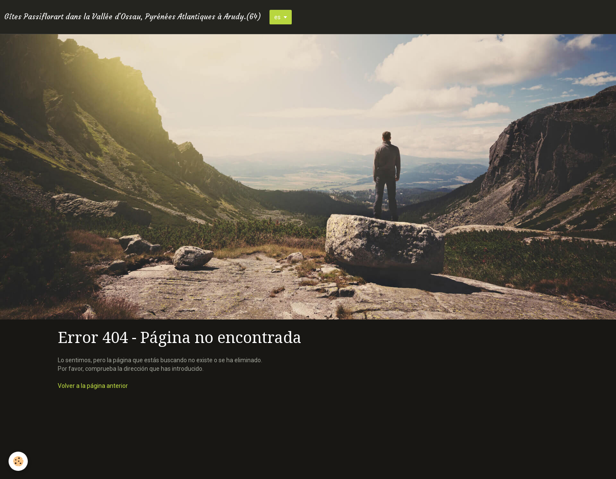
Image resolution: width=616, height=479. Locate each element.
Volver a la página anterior (93, 385)
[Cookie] (18, 461)
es (277, 17)
